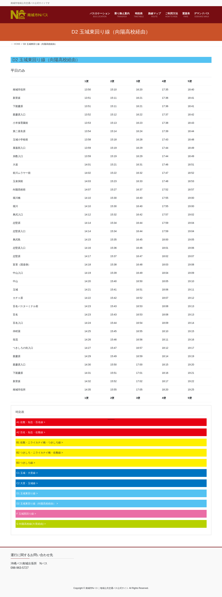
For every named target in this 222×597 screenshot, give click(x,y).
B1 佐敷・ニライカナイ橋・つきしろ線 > (39, 442)
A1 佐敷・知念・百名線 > (30, 422)
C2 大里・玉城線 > (27, 483)
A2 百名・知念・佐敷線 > (30, 432)
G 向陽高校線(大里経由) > (31, 523)
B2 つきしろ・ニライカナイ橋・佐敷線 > (39, 452)
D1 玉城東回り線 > (27, 493)
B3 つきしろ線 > (25, 462)
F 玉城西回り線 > (26, 513)
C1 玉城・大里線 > (27, 472)
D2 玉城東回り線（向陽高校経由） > (37, 503)
